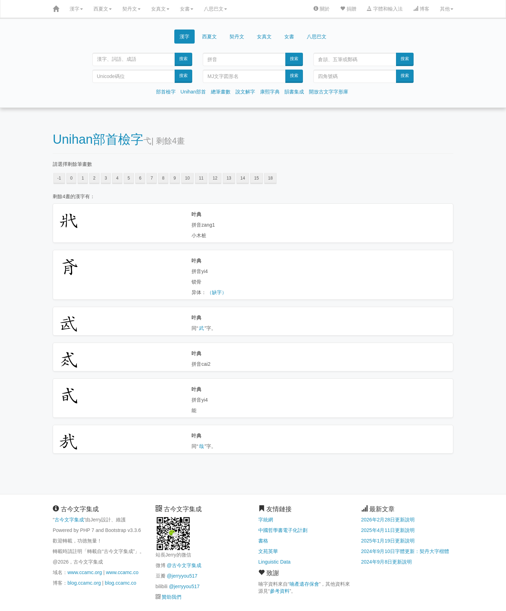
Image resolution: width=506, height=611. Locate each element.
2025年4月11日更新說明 (388, 530)
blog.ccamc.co (120, 583)
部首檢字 (166, 92)
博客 (421, 9)
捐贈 (348, 9)
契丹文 (131, 9)
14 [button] (242, 178)
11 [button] (201, 178)
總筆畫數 (221, 92)
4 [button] (117, 178)
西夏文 (102, 9)
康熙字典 (270, 92)
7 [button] (151, 178)
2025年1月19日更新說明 (388, 541)
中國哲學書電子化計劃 (282, 530)
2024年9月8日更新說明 (386, 562)
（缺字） (217, 292)
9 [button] (175, 178)
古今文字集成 (69, 519)
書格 (263, 541)
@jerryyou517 (182, 576)
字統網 (265, 519)
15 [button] (256, 178)
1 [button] (83, 178)
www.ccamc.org (84, 572)
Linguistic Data (274, 562)
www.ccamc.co (122, 572)
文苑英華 (268, 551)
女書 (186, 9)
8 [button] (163, 178)
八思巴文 (215, 9)
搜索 (183, 58)
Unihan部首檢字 (98, 139)
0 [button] (71, 178)
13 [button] (229, 178)
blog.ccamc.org (84, 583)
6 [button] (140, 178)
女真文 (160, 9)
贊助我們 (171, 597)
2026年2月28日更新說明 (388, 519)
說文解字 (245, 92)
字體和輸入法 (385, 9)
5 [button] (129, 178)
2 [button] (94, 178)
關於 (321, 9)
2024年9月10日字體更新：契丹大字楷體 (405, 551)
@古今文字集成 (184, 565)
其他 (446, 9)
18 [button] (270, 178)
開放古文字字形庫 (328, 92)
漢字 (76, 9)
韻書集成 (294, 92)
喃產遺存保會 (304, 584)
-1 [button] (59, 178)
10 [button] (187, 178)
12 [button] (215, 178)
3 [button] (106, 178)
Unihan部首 (193, 92)
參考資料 (280, 591)
